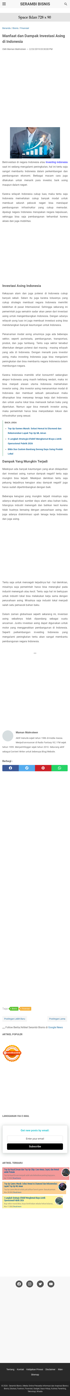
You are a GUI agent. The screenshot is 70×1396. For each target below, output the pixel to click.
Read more (17, 1178)
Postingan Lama (57, 1019)
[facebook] (10, 768)
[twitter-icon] (40, 1283)
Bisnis (14, 1009)
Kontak (20, 1369)
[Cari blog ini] (66, 4)
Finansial (26, 1009)
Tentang (10, 1369)
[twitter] (27, 768)
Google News (55, 1027)
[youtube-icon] (51, 1283)
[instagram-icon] (29, 1283)
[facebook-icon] (19, 1283)
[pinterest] (43, 768)
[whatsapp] (59, 768)
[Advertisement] (35, 90)
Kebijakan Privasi (34, 1369)
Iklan (60, 1369)
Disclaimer (50, 1369)
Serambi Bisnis (35, 4)
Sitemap (35, 1374)
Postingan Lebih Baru (14, 1019)
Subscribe (35, 1146)
